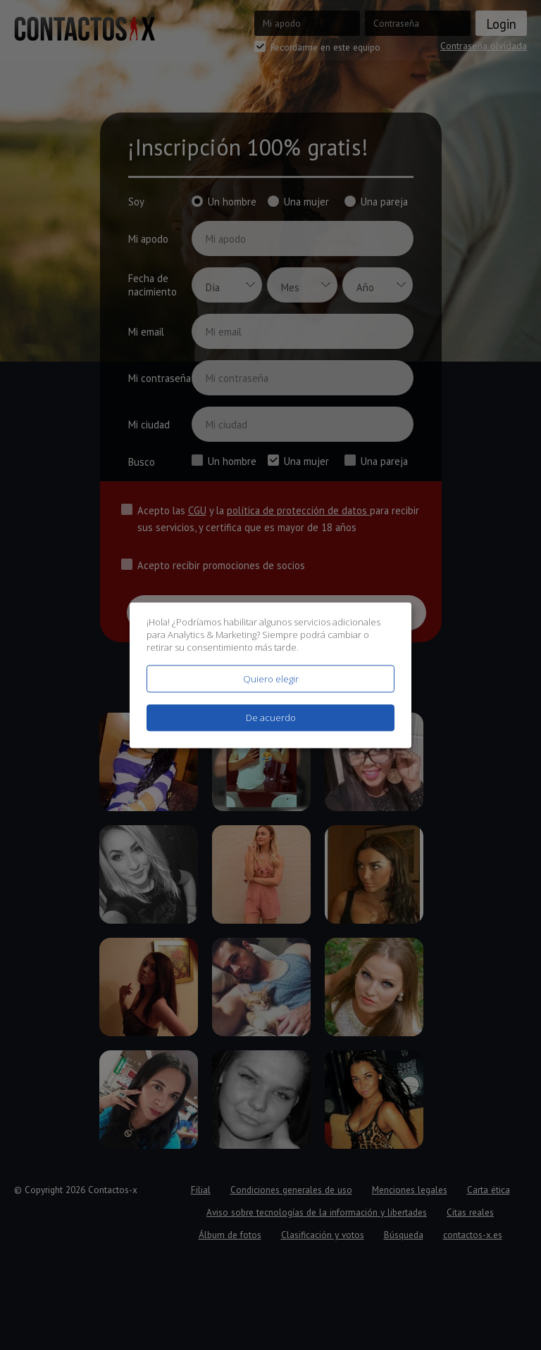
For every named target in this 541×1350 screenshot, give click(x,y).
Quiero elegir (271, 679)
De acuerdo (271, 717)
